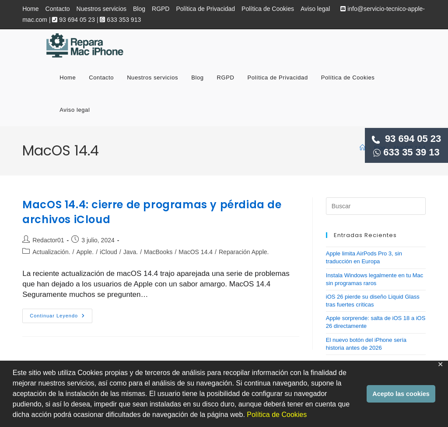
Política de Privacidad (205, 8)
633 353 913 (120, 19)
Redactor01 (48, 240)
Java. (130, 251)
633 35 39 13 (406, 152)
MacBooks (158, 251)
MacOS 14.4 (195, 251)
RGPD (160, 8)
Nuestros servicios (101, 8)
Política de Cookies (277, 414)
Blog (139, 8)
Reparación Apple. (244, 251)
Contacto (58, 8)
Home (30, 8)
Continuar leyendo (61, 318)
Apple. (85, 251)
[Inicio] (362, 148)
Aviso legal (315, 8)
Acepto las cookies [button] (400, 393)
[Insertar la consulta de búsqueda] (376, 206)
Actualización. (51, 251)
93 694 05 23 (406, 138)
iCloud (108, 251)
